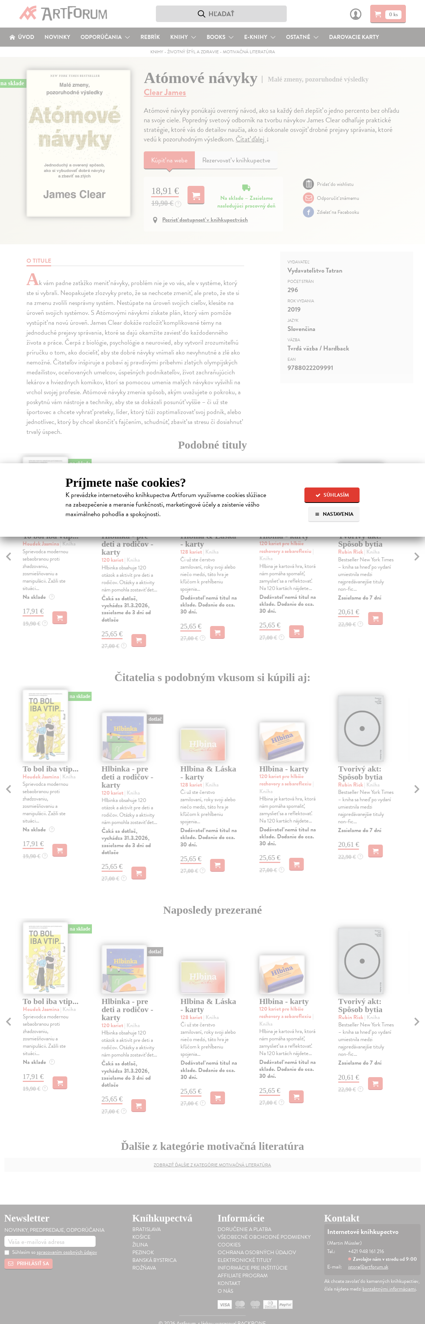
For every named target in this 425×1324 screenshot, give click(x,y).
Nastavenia (334, 514)
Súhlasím (332, 495)
